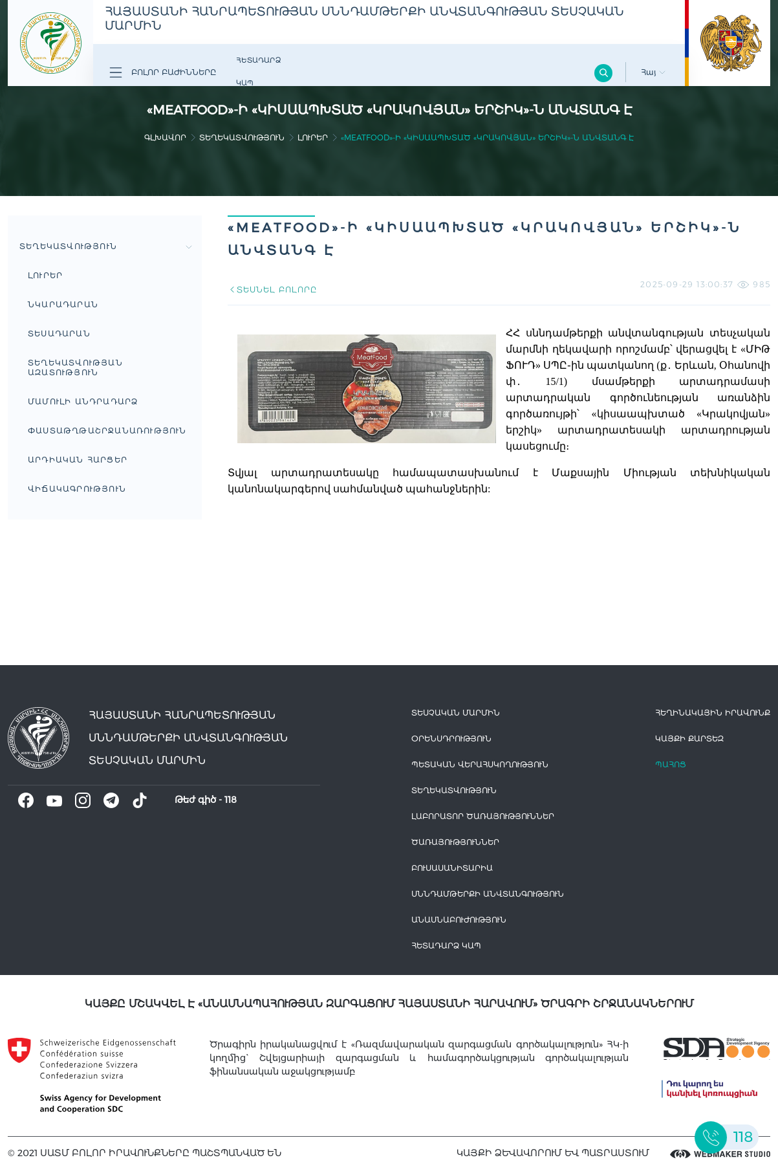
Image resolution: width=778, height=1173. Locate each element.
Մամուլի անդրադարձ (83, 401)
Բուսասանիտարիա (452, 868)
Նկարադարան (63, 304)
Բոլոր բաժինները (162, 72)
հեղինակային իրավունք (712, 713)
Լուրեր (312, 137)
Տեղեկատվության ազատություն (75, 367)
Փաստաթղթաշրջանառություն (107, 430)
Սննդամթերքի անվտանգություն (487, 894)
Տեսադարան (59, 333)
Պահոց (670, 764)
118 (230, 800)
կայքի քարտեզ (689, 738)
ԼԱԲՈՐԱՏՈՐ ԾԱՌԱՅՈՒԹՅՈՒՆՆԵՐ (482, 816)
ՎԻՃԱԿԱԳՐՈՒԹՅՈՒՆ (77, 489)
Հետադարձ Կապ (258, 71)
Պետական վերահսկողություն (479, 764)
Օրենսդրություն (451, 738)
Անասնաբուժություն (458, 920)
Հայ (653, 72)
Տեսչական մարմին (455, 713)
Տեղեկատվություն (242, 137)
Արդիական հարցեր (77, 460)
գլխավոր (165, 137)
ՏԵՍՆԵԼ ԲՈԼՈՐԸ (272, 289)
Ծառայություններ (455, 842)
